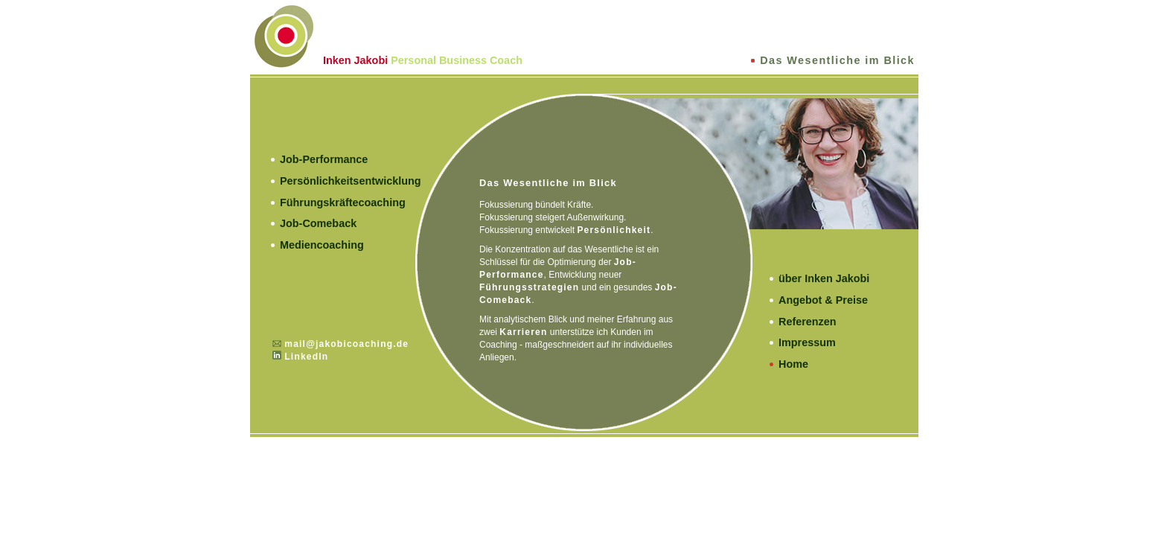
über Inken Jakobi (823, 278)
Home (793, 364)
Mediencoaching (322, 245)
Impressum (807, 342)
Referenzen (807, 322)
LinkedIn (306, 356)
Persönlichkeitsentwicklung (350, 181)
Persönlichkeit (613, 230)
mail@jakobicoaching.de (346, 344)
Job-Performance (324, 159)
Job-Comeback (318, 223)
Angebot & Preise (823, 300)
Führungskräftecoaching (343, 202)
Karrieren (523, 332)
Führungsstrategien (529, 287)
